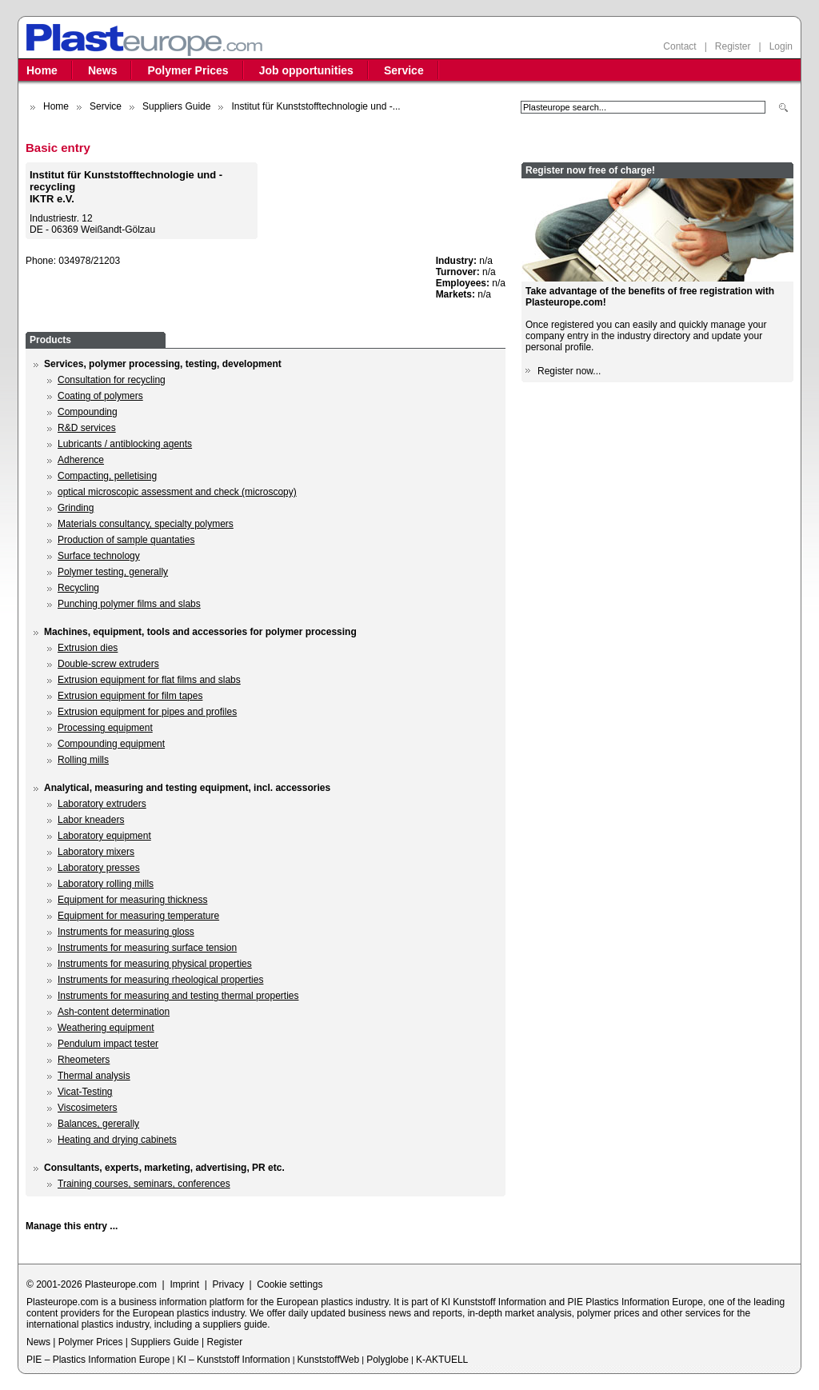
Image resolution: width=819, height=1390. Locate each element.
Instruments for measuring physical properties (155, 963)
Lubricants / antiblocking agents (125, 443)
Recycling (78, 587)
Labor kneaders (91, 819)
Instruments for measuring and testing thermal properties (178, 995)
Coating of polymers (100, 395)
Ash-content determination (114, 1011)
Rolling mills (83, 759)
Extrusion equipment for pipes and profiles (147, 711)
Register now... (569, 371)
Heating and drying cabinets (117, 1139)
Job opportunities (306, 70)
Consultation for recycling (112, 379)
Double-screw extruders (108, 663)
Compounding (88, 411)
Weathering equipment (106, 1027)
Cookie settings (289, 1284)
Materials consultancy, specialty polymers (146, 523)
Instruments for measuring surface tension (147, 947)
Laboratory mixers (96, 851)
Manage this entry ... (72, 1226)
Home (42, 70)
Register (733, 46)
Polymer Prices (187, 70)
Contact (679, 46)
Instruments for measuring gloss (126, 931)
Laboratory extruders (102, 803)
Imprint (184, 1284)
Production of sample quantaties (126, 539)
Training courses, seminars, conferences (144, 1183)
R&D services (87, 427)
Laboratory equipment (104, 835)
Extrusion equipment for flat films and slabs (149, 679)
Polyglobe (387, 1359)
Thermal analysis (94, 1075)
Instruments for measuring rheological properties (160, 979)
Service (404, 70)
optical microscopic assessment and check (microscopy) (177, 491)
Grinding (76, 507)
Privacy (228, 1284)
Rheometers (84, 1059)
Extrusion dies (88, 647)
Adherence (81, 459)
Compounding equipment (111, 743)
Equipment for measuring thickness (132, 899)
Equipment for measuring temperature (138, 915)
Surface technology (99, 555)
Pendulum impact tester (108, 1043)
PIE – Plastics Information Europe (98, 1359)
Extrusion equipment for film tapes (130, 695)
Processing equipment (105, 727)
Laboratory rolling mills (106, 883)
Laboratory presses (99, 867)
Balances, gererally (98, 1123)
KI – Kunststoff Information (233, 1359)
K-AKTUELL (442, 1359)
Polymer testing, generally (113, 571)
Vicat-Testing (85, 1091)
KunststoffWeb (329, 1359)
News (103, 70)
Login (781, 46)
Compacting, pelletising (107, 475)
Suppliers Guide (176, 106)
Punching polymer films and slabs (129, 603)
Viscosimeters (87, 1107)
